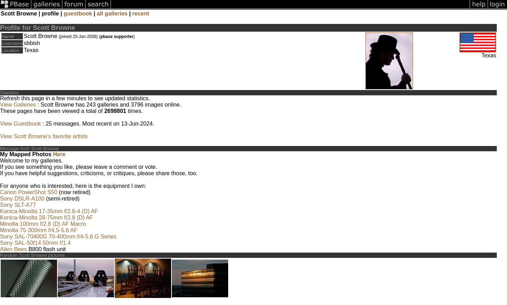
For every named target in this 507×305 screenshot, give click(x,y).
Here (59, 154)
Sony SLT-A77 (18, 205)
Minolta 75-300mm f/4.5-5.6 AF (38, 230)
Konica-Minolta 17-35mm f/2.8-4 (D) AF (49, 211)
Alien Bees (13, 249)
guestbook (78, 14)
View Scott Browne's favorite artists (44, 136)
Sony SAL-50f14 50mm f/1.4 (35, 243)
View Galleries (18, 105)
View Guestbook (20, 124)
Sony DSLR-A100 (22, 199)
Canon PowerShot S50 (28, 192)
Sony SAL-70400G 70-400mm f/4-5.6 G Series (58, 237)
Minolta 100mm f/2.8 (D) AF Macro (43, 224)
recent (140, 14)
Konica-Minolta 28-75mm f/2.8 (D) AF (46, 218)
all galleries (112, 14)
